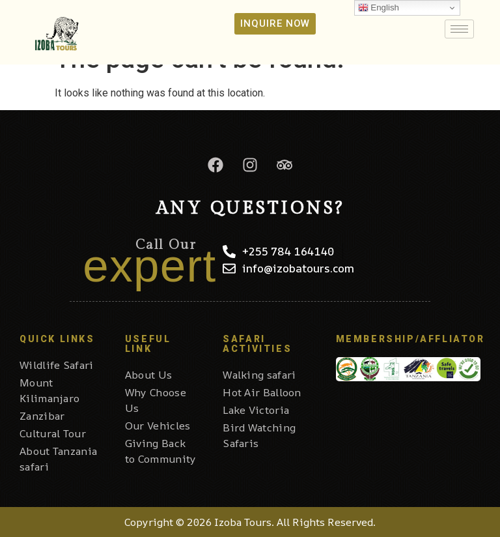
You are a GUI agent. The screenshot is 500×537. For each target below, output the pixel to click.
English (378, 8)
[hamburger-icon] (459, 29)
